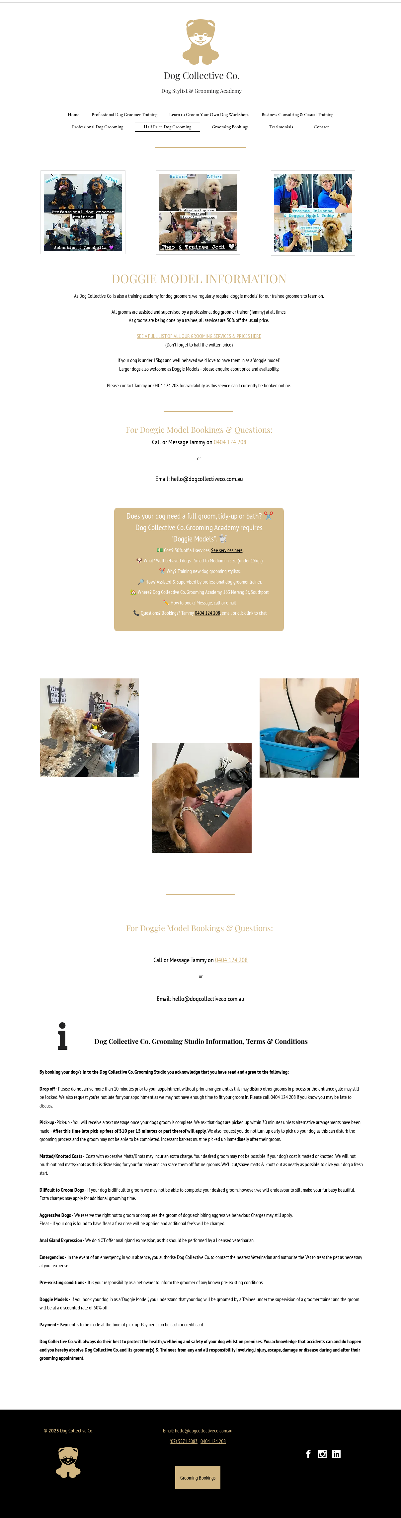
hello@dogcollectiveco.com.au (207, 478)
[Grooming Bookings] (197, 1477)
